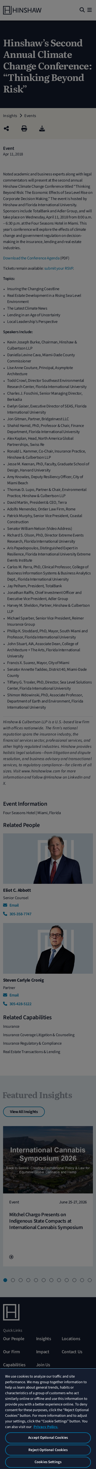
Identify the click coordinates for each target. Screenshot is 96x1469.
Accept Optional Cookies (48, 1437)
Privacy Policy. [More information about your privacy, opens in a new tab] (46, 1427)
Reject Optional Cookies (47, 1450)
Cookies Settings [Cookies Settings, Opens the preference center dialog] (48, 1462)
